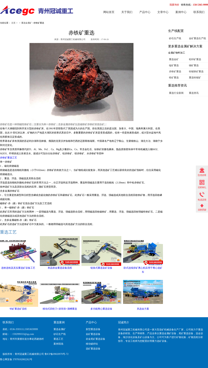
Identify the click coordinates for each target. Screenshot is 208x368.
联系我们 (199, 12)
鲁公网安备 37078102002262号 (16, 359)
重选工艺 (8, 232)
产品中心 (144, 12)
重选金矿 (174, 59)
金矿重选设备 (93, 334)
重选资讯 (194, 93)
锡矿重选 (194, 65)
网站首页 (108, 12)
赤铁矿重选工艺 (8, 157)
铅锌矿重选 (195, 59)
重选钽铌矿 (195, 77)
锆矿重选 (174, 77)
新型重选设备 (93, 329)
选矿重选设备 (93, 348)
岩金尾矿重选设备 (95, 339)
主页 (13, 23)
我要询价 (174, 4)
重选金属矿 (26, 23)
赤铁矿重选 (175, 71)
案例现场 (58, 344)
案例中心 (181, 12)
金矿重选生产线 (197, 38)
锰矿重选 (174, 65)
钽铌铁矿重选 (196, 71)
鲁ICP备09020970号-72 (56, 354)
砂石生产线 (175, 38)
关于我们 (126, 12)
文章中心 (162, 12)
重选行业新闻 (176, 93)
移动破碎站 (92, 344)
